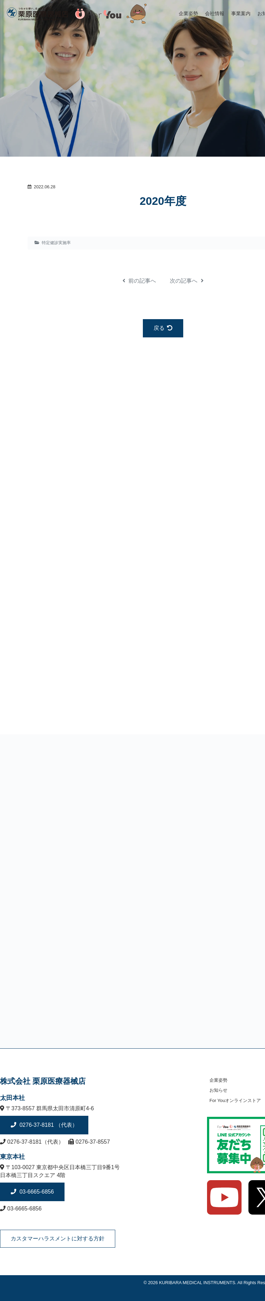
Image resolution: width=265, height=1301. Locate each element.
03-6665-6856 (36, 1192)
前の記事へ (139, 281)
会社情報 (214, 13)
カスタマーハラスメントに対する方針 (58, 1238)
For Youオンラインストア (235, 1100)
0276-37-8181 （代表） (48, 1125)
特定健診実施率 (56, 242)
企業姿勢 (188, 13)
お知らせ (218, 1090)
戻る (163, 328)
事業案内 (241, 13)
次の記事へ (186, 281)
